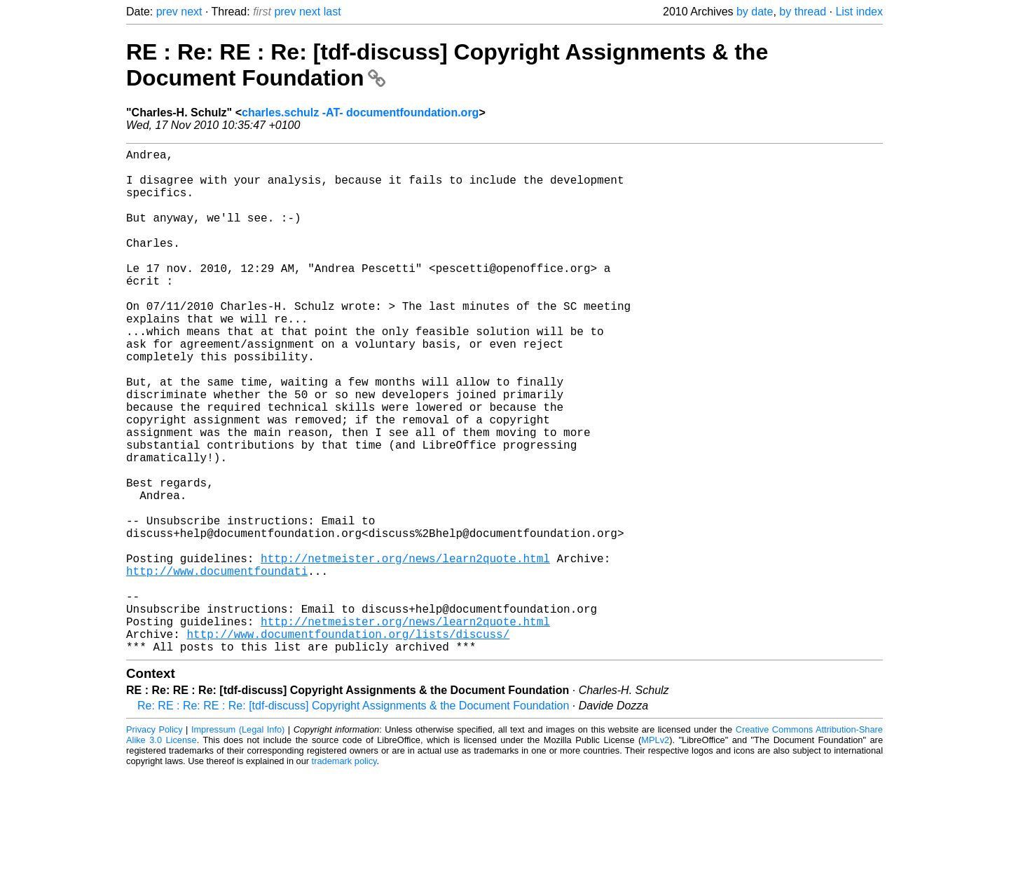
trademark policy (344, 873)
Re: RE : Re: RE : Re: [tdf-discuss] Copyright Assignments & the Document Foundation (353, 818)
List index (859, 12)
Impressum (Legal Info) (237, 841)
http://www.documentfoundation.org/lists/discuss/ (347, 743)
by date (754, 12)
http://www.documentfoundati (217, 666)
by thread (802, 12)
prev (167, 12)
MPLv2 (655, 852)
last (332, 12)
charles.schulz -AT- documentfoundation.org (360, 112)
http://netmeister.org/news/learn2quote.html (405, 650)
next (191, 12)
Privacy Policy (154, 841)
